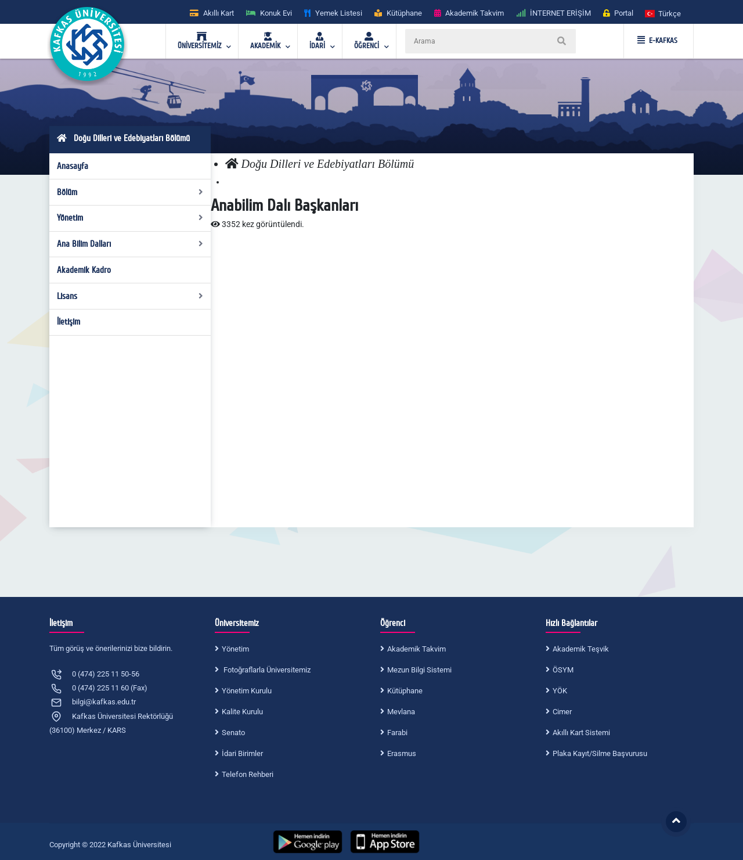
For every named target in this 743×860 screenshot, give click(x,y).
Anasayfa (72, 166)
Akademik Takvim (416, 649)
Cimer (562, 711)
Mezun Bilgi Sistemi (419, 669)
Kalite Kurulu (242, 711)
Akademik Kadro (84, 270)
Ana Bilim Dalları (130, 244)
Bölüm (130, 192)
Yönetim (130, 218)
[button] (663, 13)
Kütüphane (405, 690)
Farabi (397, 732)
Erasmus (401, 753)
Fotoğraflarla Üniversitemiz (266, 669)
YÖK (560, 690)
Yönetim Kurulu (247, 690)
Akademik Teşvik (581, 649)
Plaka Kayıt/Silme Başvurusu (600, 753)
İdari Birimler (242, 753)
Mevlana (401, 711)
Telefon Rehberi (247, 774)
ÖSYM (563, 669)
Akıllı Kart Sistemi (581, 732)
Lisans (130, 296)
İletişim (68, 321)
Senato (233, 732)
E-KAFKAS (657, 40)
